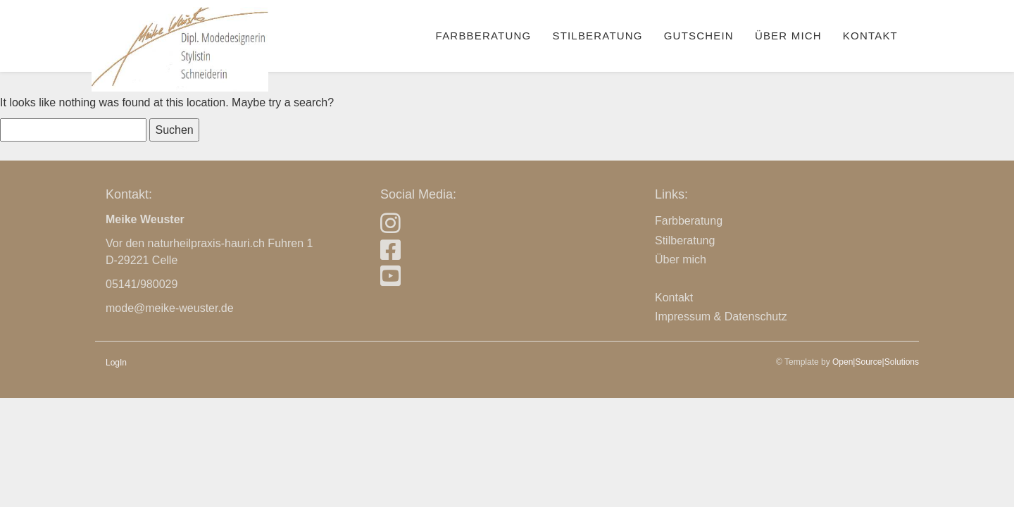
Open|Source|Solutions (875, 362)
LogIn (116, 363)
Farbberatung (484, 36)
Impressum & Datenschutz (721, 317)
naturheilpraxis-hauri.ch (206, 243)
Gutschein (699, 36)
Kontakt (870, 36)
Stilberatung (597, 36)
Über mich (788, 36)
